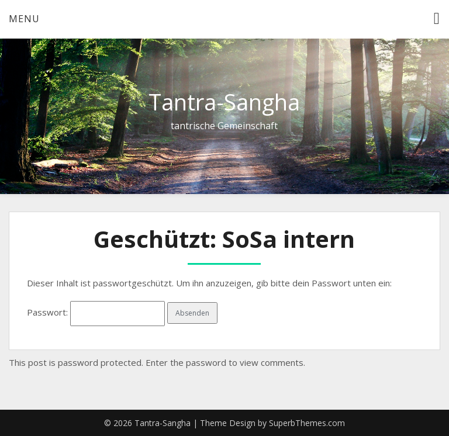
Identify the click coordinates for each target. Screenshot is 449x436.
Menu (24, 18)
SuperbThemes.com (307, 422)
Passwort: (96, 312)
